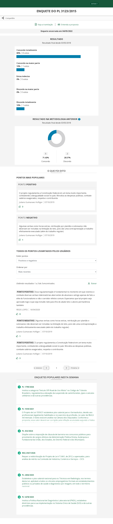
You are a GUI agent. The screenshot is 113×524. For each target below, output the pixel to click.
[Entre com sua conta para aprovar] (20, 206)
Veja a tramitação (44, 24)
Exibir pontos (22, 256)
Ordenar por (21, 267)
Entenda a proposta (68, 24)
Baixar (94, 283)
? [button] (79, 119)
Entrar (93, 4)
